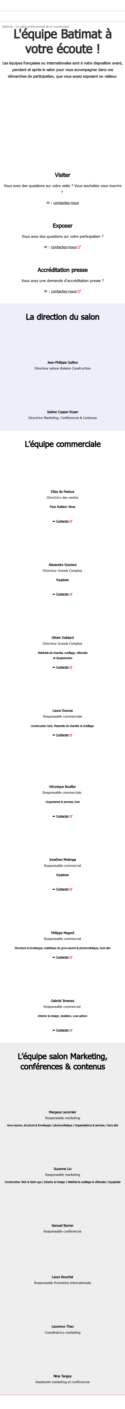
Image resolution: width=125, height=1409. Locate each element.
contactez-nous (66, 202)
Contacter (62, 521)
